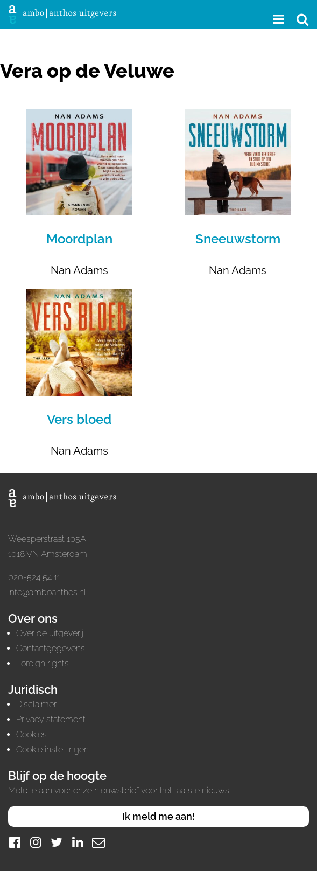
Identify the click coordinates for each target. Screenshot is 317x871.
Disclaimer (36, 704)
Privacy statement (51, 719)
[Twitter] (56, 842)
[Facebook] (14, 842)
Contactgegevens (50, 648)
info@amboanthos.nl (47, 592)
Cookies (31, 734)
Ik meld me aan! (158, 816)
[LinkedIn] (77, 842)
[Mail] (98, 842)
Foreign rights (42, 663)
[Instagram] (35, 842)
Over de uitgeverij (49, 633)
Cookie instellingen (52, 749)
